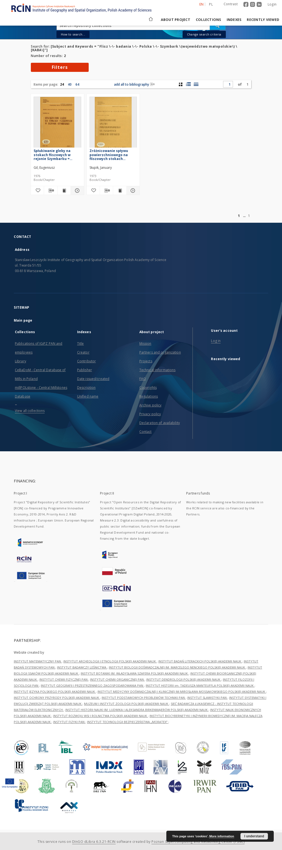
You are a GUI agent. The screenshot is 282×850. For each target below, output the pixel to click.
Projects (145, 361)
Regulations (148, 396)
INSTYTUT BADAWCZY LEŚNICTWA (82, 667)
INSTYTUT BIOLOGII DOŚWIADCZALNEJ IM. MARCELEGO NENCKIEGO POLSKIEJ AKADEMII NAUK (177, 667)
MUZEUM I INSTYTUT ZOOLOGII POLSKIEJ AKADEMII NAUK (126, 704)
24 (62, 84)
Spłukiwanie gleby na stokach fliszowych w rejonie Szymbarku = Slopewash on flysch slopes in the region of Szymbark (57, 154)
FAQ (142, 378)
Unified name (87, 396)
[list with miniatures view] (188, 84)
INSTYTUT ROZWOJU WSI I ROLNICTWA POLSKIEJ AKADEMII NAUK (100, 716)
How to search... (73, 34)
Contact (145, 431)
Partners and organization (160, 352)
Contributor (86, 361)
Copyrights (148, 387)
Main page (23, 320)
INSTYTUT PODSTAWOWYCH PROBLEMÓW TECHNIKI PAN (144, 698)
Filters (60, 67)
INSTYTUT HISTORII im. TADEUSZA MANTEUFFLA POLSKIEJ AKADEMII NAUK (200, 685)
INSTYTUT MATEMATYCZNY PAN (38, 661)
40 (70, 84)
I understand (254, 836)
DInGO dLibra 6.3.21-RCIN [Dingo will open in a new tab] (94, 841)
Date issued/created (93, 378)
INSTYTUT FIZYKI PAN (69, 722)
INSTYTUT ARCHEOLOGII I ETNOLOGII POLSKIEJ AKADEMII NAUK (110, 661)
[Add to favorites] (37, 190)
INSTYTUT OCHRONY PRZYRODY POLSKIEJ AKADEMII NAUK (57, 698)
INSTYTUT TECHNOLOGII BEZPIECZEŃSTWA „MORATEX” (127, 722)
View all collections (30, 410)
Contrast (231, 4)
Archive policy (150, 405)
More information (221, 836)
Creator (83, 352)
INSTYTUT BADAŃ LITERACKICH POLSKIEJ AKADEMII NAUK (200, 661)
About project (175, 19)
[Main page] (150, 19)
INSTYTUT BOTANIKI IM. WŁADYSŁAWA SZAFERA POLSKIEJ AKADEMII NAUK (135, 673)
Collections (208, 19)
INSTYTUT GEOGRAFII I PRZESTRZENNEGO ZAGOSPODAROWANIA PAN (92, 685)
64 (77, 84)
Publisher (84, 370)
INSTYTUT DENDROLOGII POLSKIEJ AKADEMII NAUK (183, 679)
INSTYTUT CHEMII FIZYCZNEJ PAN (63, 679)
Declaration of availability (159, 422)
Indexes (234, 19)
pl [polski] (211, 4)
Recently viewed (263, 19)
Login (272, 4)
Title (80, 343)
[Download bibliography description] (50, 190)
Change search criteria (204, 34)
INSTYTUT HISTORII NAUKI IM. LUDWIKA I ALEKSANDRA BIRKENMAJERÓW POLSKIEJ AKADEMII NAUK (136, 710)
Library (20, 361)
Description (86, 387)
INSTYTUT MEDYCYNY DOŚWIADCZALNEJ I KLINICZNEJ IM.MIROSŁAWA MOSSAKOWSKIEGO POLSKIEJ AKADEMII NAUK (181, 691)
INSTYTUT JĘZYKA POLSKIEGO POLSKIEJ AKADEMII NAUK (55, 691)
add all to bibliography (134, 84)
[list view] (196, 84)
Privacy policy (150, 414)
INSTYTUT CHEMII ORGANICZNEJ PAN (117, 679)
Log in (216, 340)
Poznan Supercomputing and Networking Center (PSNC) (198, 841)
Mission (145, 343)
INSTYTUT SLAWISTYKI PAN (207, 698)
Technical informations (157, 370)
